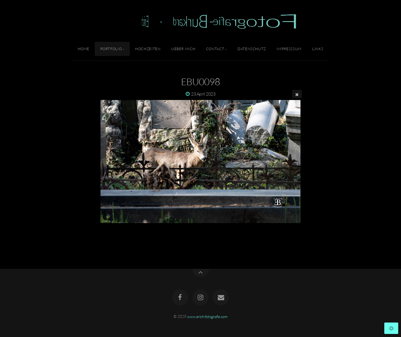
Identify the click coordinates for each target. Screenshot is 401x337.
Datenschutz (252, 49)
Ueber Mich (183, 49)
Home (84, 49)
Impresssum (289, 49)
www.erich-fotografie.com (207, 316)
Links (317, 49)
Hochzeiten (147, 49)
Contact (215, 49)
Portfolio (111, 49)
